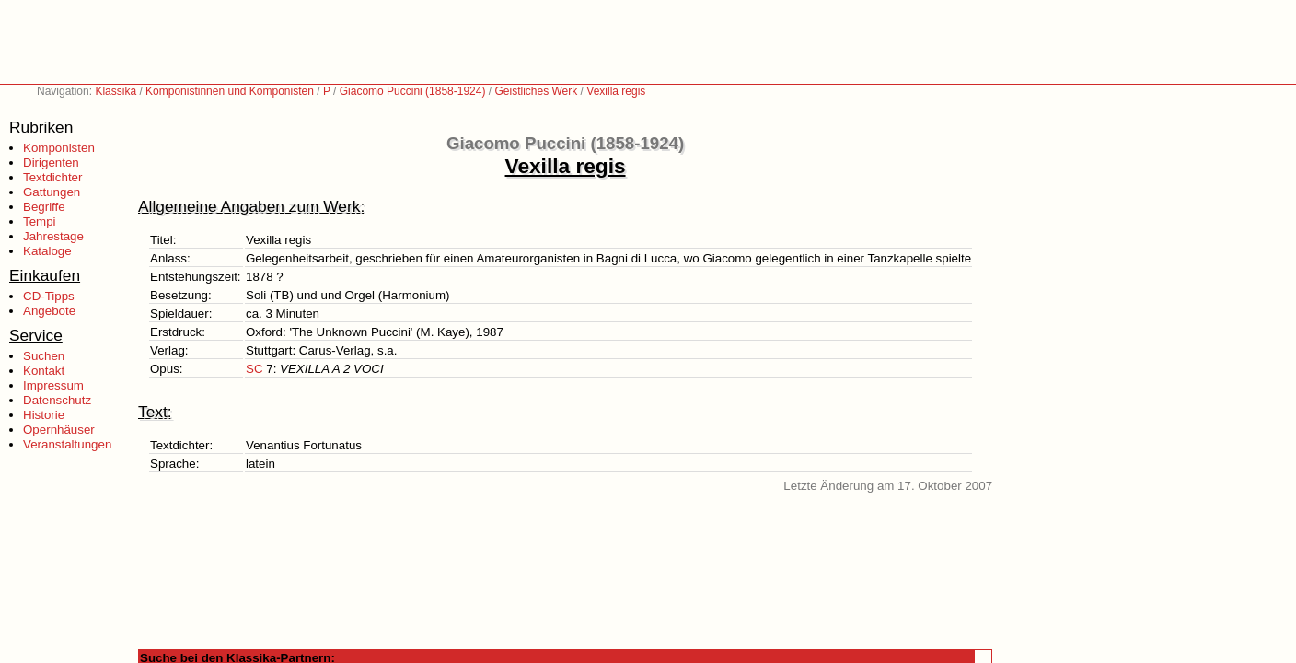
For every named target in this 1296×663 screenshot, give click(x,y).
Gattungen (51, 192)
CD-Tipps (49, 296)
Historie (43, 415)
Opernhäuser (59, 429)
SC (254, 369)
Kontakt (43, 371)
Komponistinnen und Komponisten (229, 91)
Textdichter (52, 177)
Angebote (49, 311)
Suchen (43, 356)
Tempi (39, 221)
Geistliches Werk (535, 91)
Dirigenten (51, 162)
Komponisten (59, 148)
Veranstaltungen (67, 444)
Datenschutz (57, 400)
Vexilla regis (615, 91)
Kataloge (47, 251)
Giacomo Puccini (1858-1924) (413, 91)
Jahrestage (53, 236)
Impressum (53, 385)
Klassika (115, 91)
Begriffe (44, 207)
